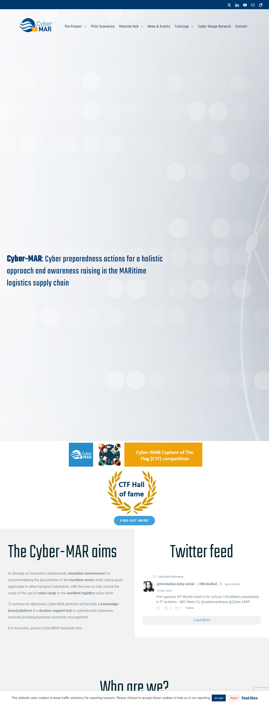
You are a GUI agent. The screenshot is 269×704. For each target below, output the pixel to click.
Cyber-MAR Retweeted (170, 576)
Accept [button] (218, 698)
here (78, 628)
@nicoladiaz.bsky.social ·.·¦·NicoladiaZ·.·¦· (189, 584)
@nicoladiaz (232, 584)
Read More (250, 698)
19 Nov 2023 (164, 590)
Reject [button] (234, 698)
